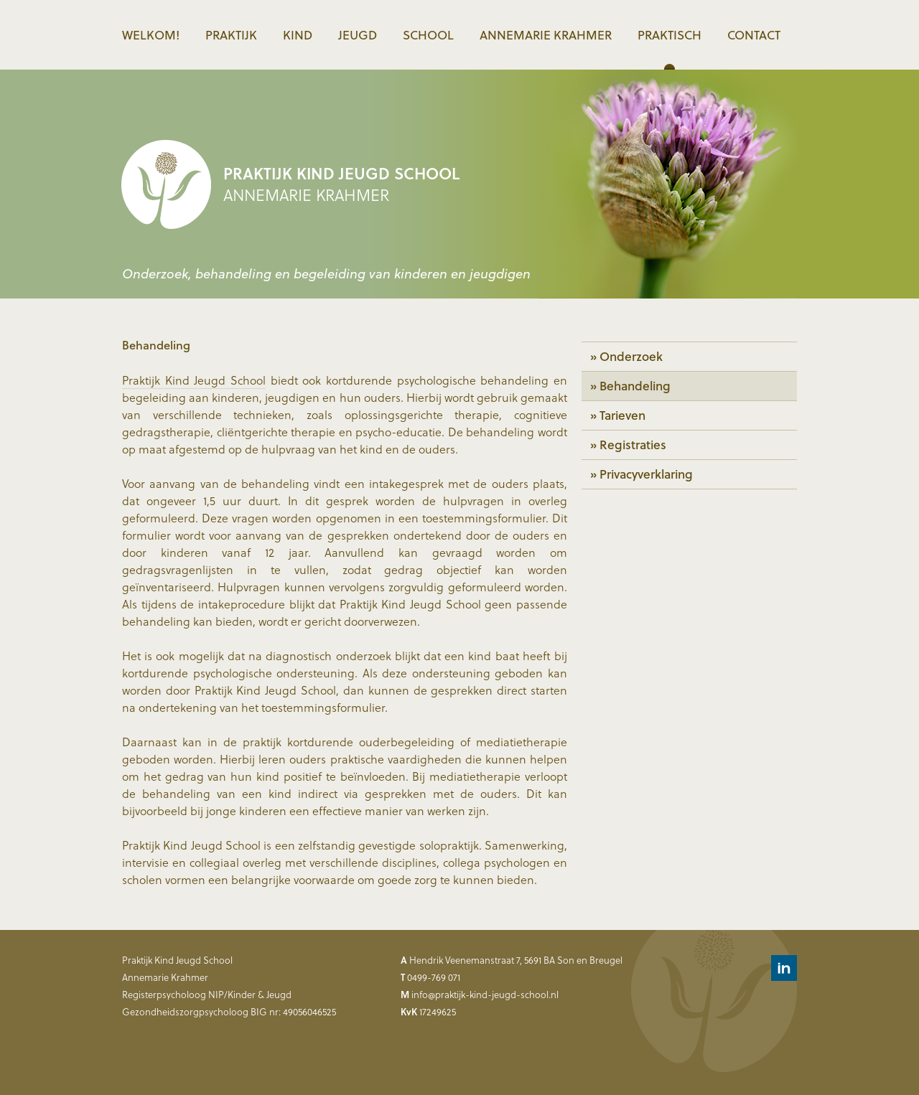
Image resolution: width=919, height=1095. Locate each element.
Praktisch (669, 35)
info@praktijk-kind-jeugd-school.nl (485, 994)
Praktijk (231, 35)
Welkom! (150, 35)
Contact (753, 35)
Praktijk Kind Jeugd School (194, 380)
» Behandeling (630, 386)
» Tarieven (617, 415)
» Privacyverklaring (641, 474)
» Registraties (628, 444)
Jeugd (357, 35)
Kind (297, 35)
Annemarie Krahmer (546, 35)
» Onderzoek (626, 356)
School (428, 35)
